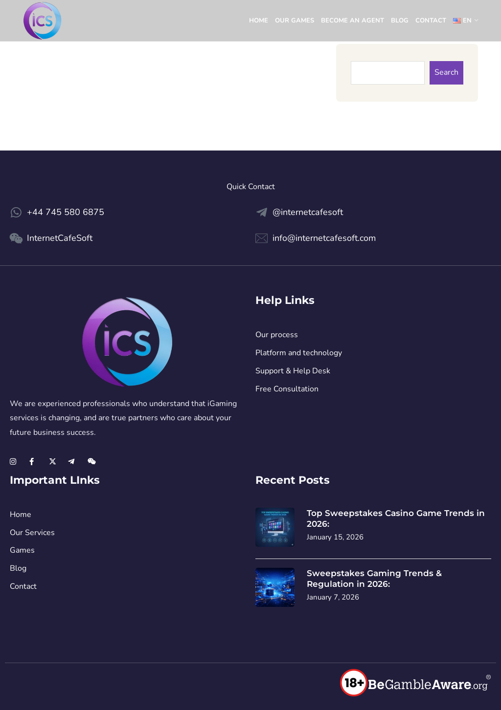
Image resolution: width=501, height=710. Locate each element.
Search (446, 72)
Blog (400, 20)
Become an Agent (352, 20)
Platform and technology (298, 352)
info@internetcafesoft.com (324, 238)
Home (258, 20)
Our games (294, 20)
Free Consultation (287, 389)
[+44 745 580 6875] (16, 212)
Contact (430, 20)
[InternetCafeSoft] (16, 238)
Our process (276, 334)
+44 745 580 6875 (65, 212)
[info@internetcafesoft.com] (261, 238)
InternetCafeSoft (59, 238)
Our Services (32, 532)
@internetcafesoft (308, 212)
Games (22, 550)
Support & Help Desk (292, 371)
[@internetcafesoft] (261, 212)
